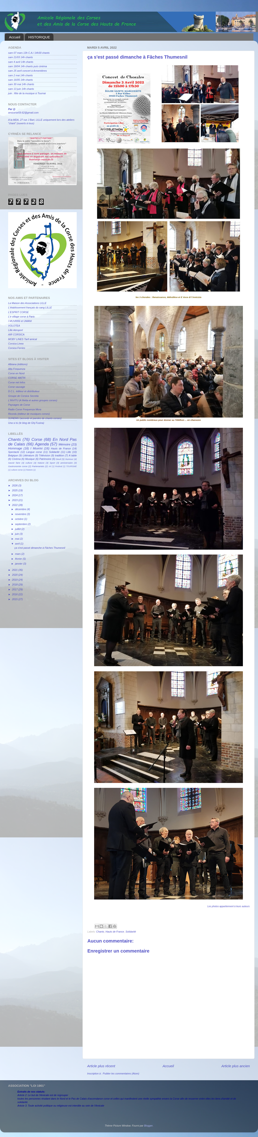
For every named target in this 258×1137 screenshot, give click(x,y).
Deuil (58, 459)
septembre (21, 524)
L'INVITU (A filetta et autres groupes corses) (32, 400)
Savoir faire (14, 462)
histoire (29, 470)
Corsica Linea (15, 343)
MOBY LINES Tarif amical (22, 339)
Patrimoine (45, 459)
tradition (59, 455)
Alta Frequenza (16, 369)
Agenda (42, 444)
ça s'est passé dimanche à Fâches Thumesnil (39, 547)
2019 (15, 579)
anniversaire (66, 462)
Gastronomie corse (17, 466)
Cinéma (16, 459)
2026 (15, 485)
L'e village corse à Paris (21, 316)
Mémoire (64, 444)
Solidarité (131, 931)
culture (29, 462)
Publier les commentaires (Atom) (121, 1073)
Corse (36, 439)
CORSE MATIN (16, 377)
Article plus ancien (235, 1066)
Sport (52, 462)
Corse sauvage (16, 386)
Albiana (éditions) (17, 364)
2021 (15, 569)
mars (18, 553)
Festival (58, 466)
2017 (15, 589)
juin (17, 533)
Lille (68, 452)
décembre (21, 509)
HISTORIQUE (39, 37)
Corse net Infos (16, 382)
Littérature (28, 455)
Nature (41, 462)
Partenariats (38, 466)
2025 (15, 490)
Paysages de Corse (19, 404)
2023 (15, 500)
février (19, 558)
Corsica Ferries (16, 348)
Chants (100, 931)
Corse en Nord (16, 373)
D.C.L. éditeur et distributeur (24, 391)
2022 (15, 505)
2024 (15, 495)
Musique (30, 459)
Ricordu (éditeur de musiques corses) (29, 413)
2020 (15, 574)
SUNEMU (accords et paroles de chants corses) (35, 418)
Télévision (44, 455)
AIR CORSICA (16, 334)
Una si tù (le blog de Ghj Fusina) (26, 422)
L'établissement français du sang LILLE (30, 307)
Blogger (148, 1125)
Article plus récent (101, 1066)
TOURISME (71, 466)
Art (50, 466)
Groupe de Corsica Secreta (23, 396)
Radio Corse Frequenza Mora (24, 409)
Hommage (15, 448)
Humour (69, 459)
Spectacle (13, 452)
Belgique (13, 455)
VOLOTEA (14, 325)
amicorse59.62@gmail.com (23, 112)
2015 (15, 599)
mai (17, 538)
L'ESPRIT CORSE (18, 312)
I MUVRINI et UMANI (20, 321)
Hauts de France (115, 931)
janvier (19, 563)
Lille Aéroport (15, 330)
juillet (18, 529)
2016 (15, 594)
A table (73, 455)
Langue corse (34, 452)
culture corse (17, 470)
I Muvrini (36, 448)
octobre (19, 519)
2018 (15, 584)
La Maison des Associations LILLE (27, 303)
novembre (21, 514)
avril (17, 543)
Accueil (14, 37)
